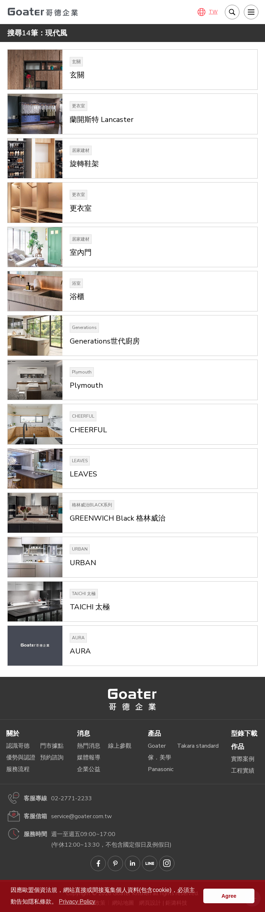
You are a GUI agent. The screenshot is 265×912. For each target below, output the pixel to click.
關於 (12, 733)
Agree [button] (229, 896)
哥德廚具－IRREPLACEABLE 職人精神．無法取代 (43, 11)
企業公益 (88, 769)
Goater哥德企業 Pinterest (115, 863)
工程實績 (242, 771)
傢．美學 (159, 758)
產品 (154, 733)
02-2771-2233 (71, 798)
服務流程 (18, 769)
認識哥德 (18, 746)
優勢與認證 (20, 758)
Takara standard (198, 746)
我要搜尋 (232, 12)
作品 (237, 746)
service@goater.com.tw (81, 816)
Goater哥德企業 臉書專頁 (98, 863)
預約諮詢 (52, 758)
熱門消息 (88, 746)
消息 (83, 733)
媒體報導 (88, 758)
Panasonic (160, 769)
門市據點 (52, 746)
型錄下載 (244, 733)
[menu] (251, 12)
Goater (157, 746)
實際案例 (242, 759)
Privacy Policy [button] (77, 901)
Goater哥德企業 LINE (149, 863)
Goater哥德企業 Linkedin (132, 863)
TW (213, 12)
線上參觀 (119, 746)
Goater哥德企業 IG (166, 863)
